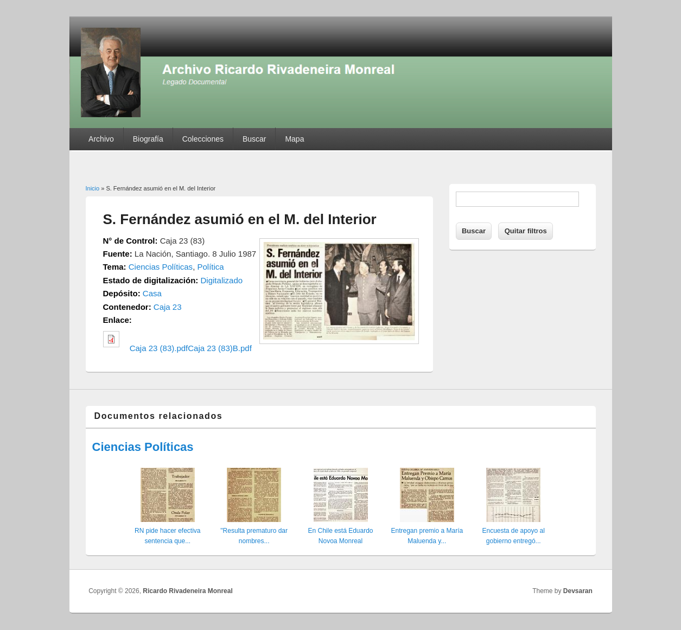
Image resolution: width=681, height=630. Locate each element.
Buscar (254, 139)
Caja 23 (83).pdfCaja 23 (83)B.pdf (191, 348)
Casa (152, 293)
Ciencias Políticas (161, 266)
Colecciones (203, 139)
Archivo (101, 139)
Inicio (93, 188)
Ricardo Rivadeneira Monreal (187, 591)
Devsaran (578, 591)
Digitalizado (222, 280)
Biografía (148, 139)
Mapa (294, 139)
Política (210, 266)
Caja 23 (168, 306)
